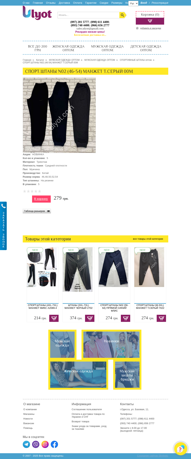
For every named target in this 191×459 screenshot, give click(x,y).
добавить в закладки (150, 28)
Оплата (77, 2)
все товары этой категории (148, 238)
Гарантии (90, 2)
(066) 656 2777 (100, 25)
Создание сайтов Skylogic (152, 455)
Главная (38, 2)
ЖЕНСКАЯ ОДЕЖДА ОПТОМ (68, 48)
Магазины (29, 414)
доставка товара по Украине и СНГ (88, 415)
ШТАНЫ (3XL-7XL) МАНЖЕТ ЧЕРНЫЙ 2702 (79, 306)
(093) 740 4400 (80, 25)
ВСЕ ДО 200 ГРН (37, 48)
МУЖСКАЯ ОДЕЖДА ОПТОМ (107, 48)
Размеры (116, 2)
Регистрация (160, 2)
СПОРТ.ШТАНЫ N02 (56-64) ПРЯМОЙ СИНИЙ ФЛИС (114, 308)
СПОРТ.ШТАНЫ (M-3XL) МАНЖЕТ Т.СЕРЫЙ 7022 (150, 306)
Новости (28, 418)
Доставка (64, 2)
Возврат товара (81, 421)
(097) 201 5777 (79, 21)
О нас (26, 2)
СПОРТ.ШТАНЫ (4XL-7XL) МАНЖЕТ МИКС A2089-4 (43, 306)
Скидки (104, 2)
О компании (30, 409)
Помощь (28, 428)
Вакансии (28, 423)
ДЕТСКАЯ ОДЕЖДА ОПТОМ (145, 48)
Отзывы (51, 2)
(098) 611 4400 (99, 21)
